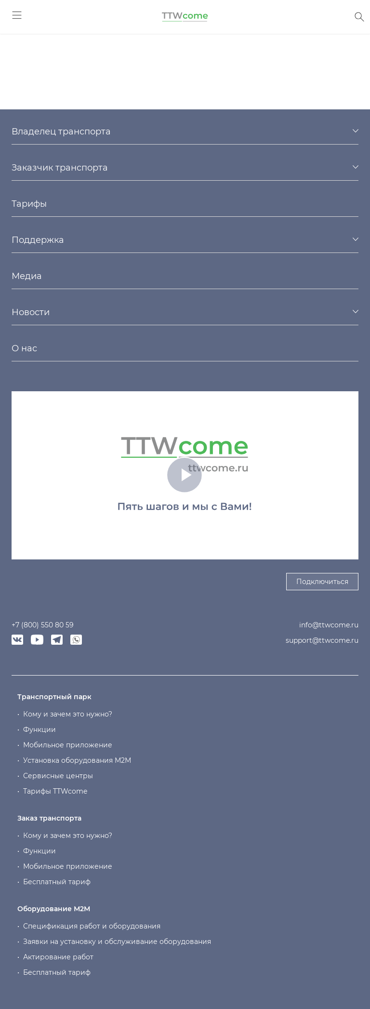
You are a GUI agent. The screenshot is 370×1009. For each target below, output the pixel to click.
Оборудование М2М (53, 908)
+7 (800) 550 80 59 (43, 625)
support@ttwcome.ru (322, 640)
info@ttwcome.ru (328, 625)
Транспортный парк (54, 696)
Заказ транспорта (49, 818)
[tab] (185, 131)
